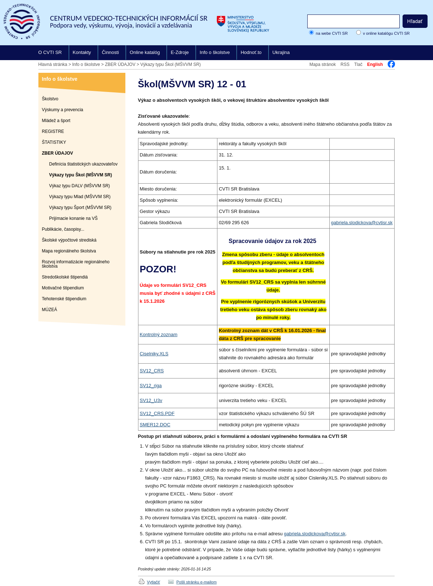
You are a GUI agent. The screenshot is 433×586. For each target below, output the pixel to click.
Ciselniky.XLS (154, 353)
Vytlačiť (153, 582)
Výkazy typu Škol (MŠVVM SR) (170, 64)
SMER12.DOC (155, 424)
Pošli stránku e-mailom (196, 582)
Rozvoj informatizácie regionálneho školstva (76, 264)
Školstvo (50, 98)
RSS (345, 64)
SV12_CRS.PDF (157, 413)
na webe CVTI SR (332, 33)
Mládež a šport (56, 120)
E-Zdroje (180, 52)
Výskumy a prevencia (62, 109)
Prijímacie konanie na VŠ (73, 218)
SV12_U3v (151, 400)
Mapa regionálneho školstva (69, 251)
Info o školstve (215, 52)
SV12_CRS (152, 370)
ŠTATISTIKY (54, 142)
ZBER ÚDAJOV (120, 64)
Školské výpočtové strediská (69, 240)
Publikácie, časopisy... (63, 229)
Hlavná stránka (52, 64)
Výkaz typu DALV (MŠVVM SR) (79, 185)
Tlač (358, 64)
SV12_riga (151, 385)
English (375, 64)
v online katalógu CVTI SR (386, 33)
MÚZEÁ (49, 309)
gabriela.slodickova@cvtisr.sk (362, 222)
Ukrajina (281, 52)
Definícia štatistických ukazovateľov (83, 164)
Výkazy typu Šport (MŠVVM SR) (80, 207)
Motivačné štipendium (63, 287)
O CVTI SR (50, 52)
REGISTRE (53, 131)
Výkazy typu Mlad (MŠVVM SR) (80, 196)
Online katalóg (145, 52)
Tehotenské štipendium (64, 298)
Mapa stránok (322, 64)
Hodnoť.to (251, 52)
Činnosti (110, 52)
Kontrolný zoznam (159, 334)
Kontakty (82, 52)
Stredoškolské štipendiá (65, 277)
